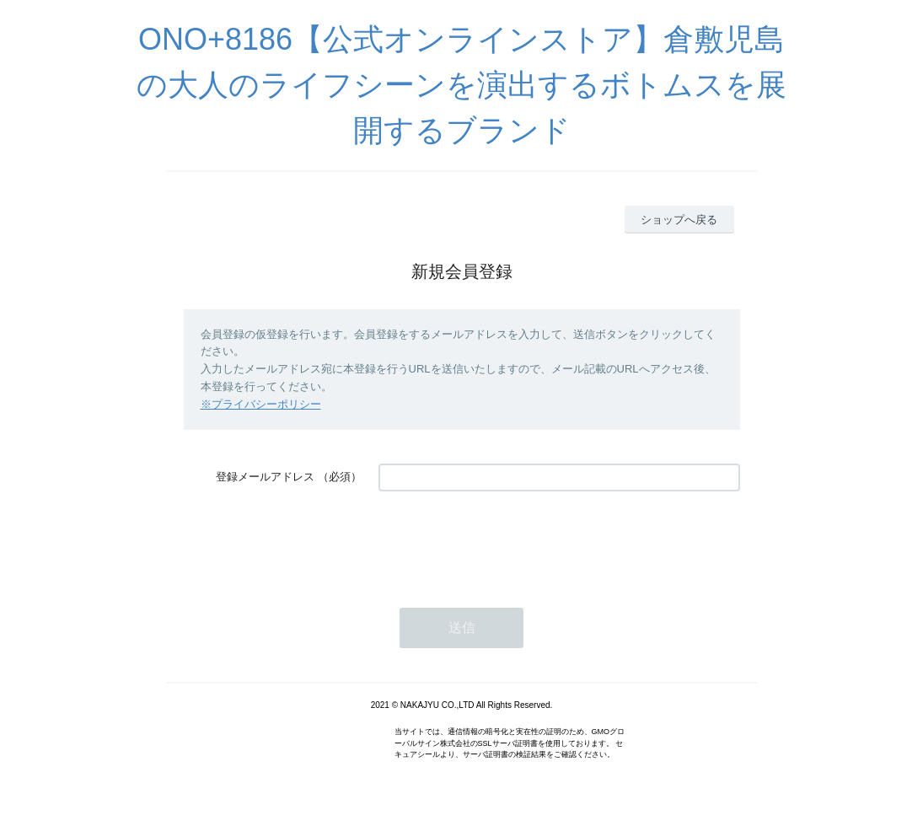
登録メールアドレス (265, 476)
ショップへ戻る (679, 219)
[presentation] (506, 541)
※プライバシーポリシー (261, 404)
